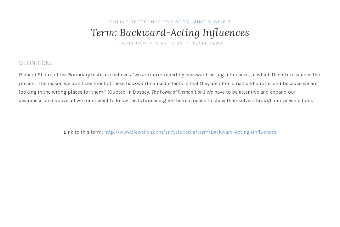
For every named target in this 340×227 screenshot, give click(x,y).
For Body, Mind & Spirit (197, 22)
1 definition (131, 43)
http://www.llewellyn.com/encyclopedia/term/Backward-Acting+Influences (190, 132)
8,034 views (208, 43)
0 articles (169, 43)
